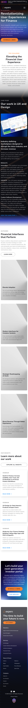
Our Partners (6, 678)
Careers (5, 681)
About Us (5, 676)
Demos (4, 668)
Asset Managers (6, 633)
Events (4, 686)
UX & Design (5, 643)
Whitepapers (17, 663)
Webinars (16, 660)
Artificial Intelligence (7, 648)
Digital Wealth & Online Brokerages (10, 630)
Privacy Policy (14, 696)
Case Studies (6, 666)
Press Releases (17, 666)
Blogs (4, 663)
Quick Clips (16, 668)
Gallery (4, 660)
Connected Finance (7, 653)
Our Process (5, 683)
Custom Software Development (10, 645)
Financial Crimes (6, 650)
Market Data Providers (8, 635)
